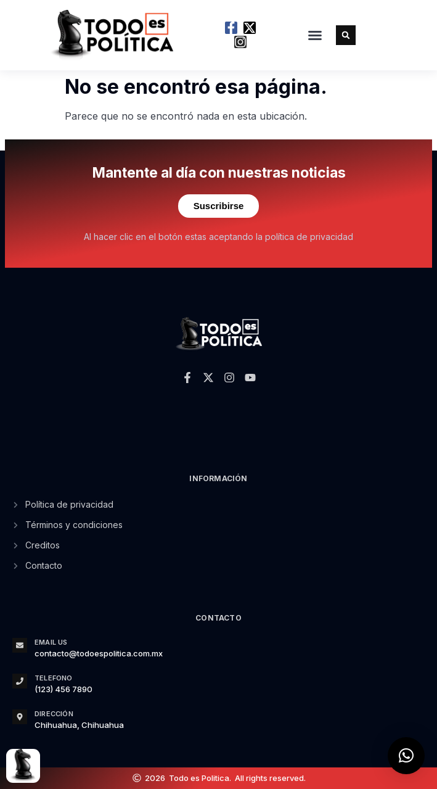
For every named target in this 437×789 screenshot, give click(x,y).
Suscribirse (219, 205)
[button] (315, 35)
